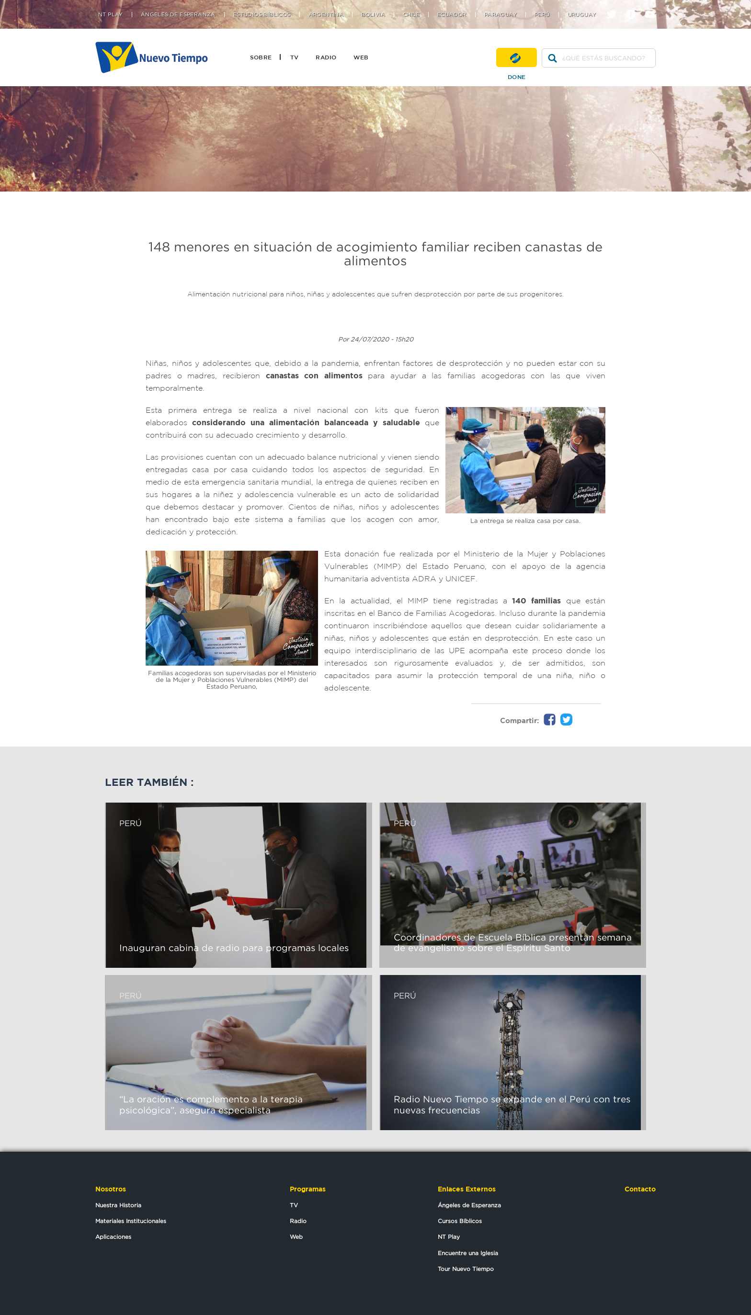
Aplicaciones (113, 1237)
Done (516, 57)
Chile (411, 14)
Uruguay (582, 14)
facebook (634, 6)
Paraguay (500, 14)
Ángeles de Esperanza (178, 14)
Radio (326, 57)
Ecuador (452, 14)
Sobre (261, 57)
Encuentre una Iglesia (468, 1253)
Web (360, 57)
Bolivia (373, 14)
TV (294, 57)
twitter (615, 6)
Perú (542, 14)
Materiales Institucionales (130, 1221)
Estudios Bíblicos (262, 14)
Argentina (326, 14)
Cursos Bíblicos (460, 1221)
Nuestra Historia (118, 1205)
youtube (654, 6)
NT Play (110, 14)
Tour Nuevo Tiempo (466, 1269)
